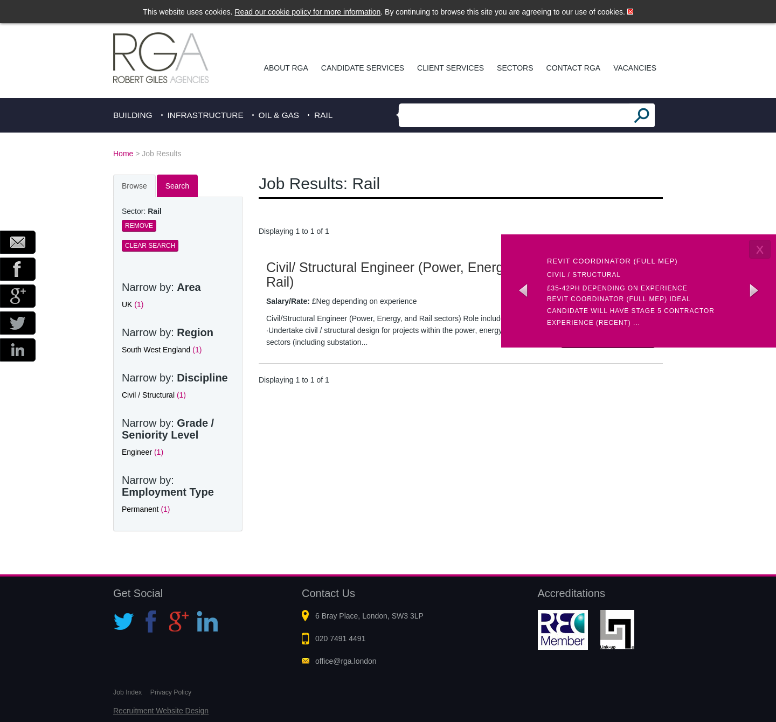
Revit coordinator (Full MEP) (612, 261)
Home (123, 153)
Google (18, 296)
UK (132, 304)
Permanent (146, 509)
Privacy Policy (170, 692)
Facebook (18, 269)
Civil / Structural (154, 395)
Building (133, 115)
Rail (323, 115)
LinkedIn (18, 350)
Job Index (127, 692)
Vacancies (634, 68)
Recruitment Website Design (161, 710)
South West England (162, 349)
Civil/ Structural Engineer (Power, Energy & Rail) (394, 275)
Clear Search (150, 245)
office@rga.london (346, 661)
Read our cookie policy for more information (308, 12)
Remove (139, 226)
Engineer (142, 452)
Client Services (450, 68)
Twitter (18, 323)
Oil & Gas (279, 115)
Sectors (515, 68)
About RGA (286, 68)
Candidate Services (362, 68)
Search (177, 186)
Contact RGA (573, 68)
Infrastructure (206, 115)
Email (18, 242)
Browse (134, 186)
